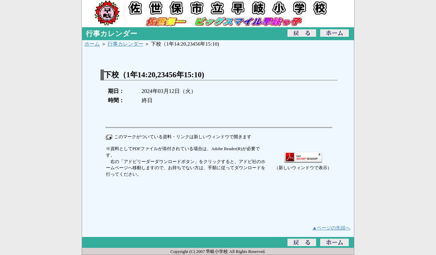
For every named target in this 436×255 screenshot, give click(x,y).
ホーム (92, 44)
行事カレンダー (125, 44)
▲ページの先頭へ (331, 227)
